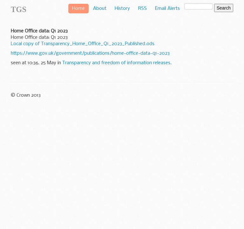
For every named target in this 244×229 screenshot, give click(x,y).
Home (78, 8)
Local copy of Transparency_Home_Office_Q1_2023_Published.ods (82, 43)
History (122, 8)
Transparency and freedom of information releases (116, 63)
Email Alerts (167, 8)
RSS (142, 8)
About (99, 8)
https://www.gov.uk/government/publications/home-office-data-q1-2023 (90, 53)
